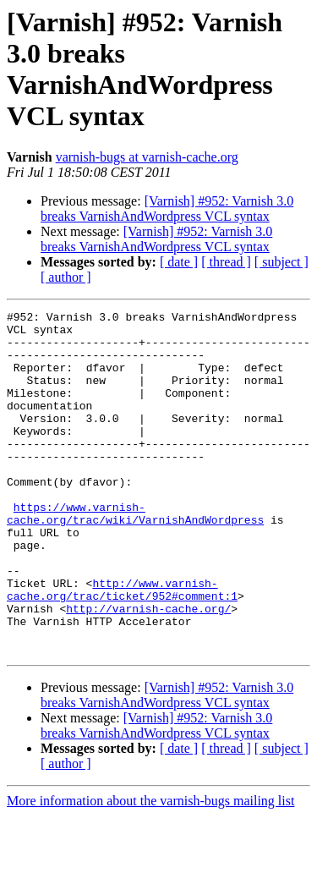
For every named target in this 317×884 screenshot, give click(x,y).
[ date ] (179, 262)
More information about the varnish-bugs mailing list (150, 869)
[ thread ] (226, 262)
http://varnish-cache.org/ (148, 669)
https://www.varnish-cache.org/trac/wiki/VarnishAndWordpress (135, 555)
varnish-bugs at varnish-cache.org (147, 157)
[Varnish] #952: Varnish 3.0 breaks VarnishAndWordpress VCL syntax (167, 208)
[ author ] (66, 277)
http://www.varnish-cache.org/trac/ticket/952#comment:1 (122, 646)
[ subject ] (281, 262)
